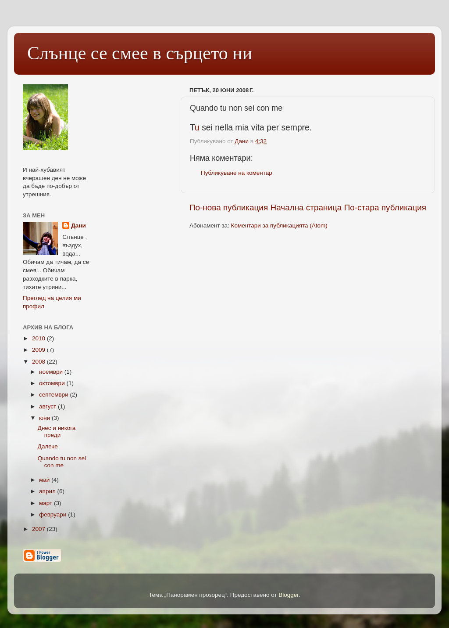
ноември (51, 371)
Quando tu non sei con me (62, 462)
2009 (39, 349)
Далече (48, 446)
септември (54, 394)
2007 (39, 529)
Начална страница (306, 207)
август (48, 406)
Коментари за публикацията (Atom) (279, 225)
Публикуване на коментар (236, 173)
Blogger (288, 595)
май (45, 479)
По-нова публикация (228, 207)
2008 (39, 361)
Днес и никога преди (57, 431)
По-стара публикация (385, 207)
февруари (53, 514)
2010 (39, 338)
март (46, 503)
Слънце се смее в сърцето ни (139, 53)
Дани (78, 225)
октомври (52, 383)
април (48, 491)
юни (45, 418)
